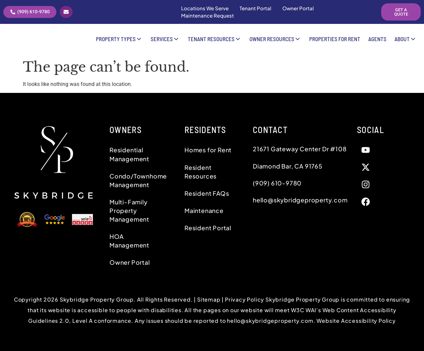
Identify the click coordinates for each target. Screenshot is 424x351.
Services (165, 41)
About (405, 41)
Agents (377, 41)
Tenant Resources (215, 41)
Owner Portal (129, 262)
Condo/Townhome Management (138, 180)
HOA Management (129, 241)
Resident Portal (207, 228)
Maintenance (204, 210)
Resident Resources (200, 172)
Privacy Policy (245, 299)
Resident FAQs (206, 193)
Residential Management (129, 154)
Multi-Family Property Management (129, 210)
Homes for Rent (208, 150)
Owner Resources (275, 41)
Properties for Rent (334, 41)
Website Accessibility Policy (356, 320)
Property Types (119, 41)
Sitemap (209, 299)
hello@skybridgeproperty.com (270, 320)
